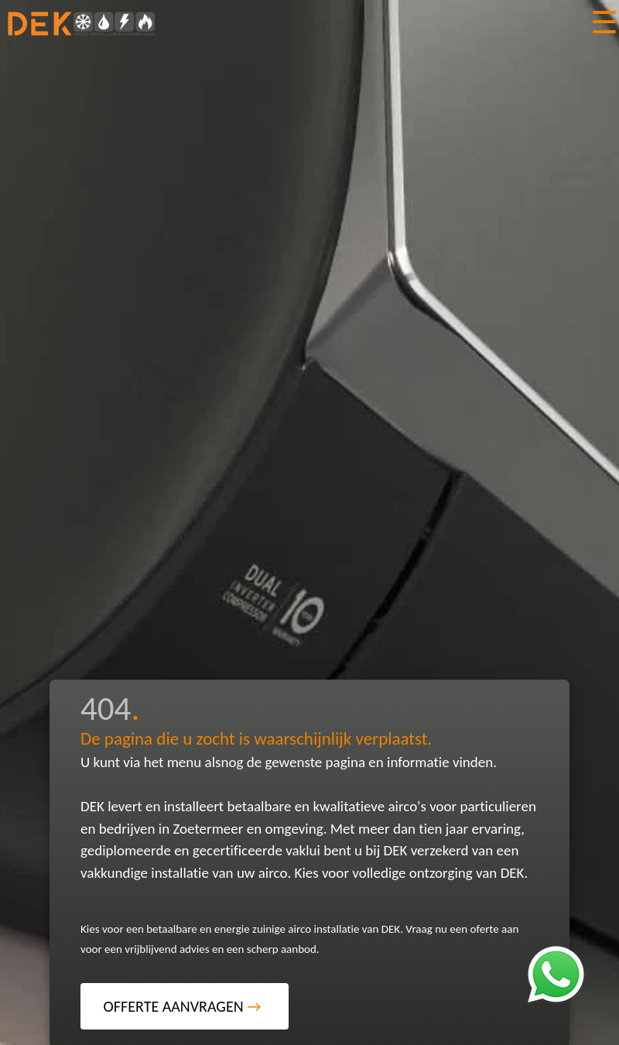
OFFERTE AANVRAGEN (183, 1006)
